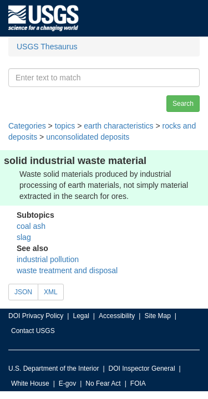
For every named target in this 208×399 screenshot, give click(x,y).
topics (65, 125)
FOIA (138, 383)
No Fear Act (102, 383)
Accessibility (117, 316)
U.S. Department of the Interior (53, 368)
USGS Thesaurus (47, 46)
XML (51, 292)
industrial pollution (48, 259)
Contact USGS (33, 331)
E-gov (67, 383)
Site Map (157, 316)
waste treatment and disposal (67, 270)
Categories (27, 125)
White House (30, 383)
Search (183, 104)
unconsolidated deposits (87, 136)
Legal (81, 316)
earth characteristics (118, 125)
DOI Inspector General (142, 368)
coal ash (31, 226)
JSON (23, 292)
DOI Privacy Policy (35, 316)
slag (24, 237)
